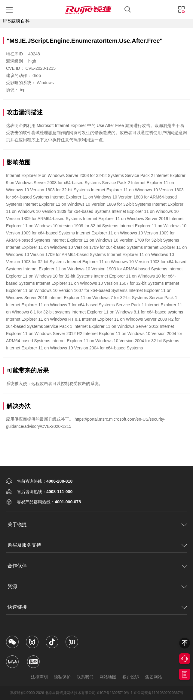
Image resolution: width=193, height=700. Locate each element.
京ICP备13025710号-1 (114, 693)
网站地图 (108, 677)
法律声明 (39, 677)
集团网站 (153, 677)
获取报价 (184, 674)
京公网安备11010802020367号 (158, 693)
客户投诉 (130, 677)
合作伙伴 (17, 565)
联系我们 (85, 677)
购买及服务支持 (24, 545)
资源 (12, 586)
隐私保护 (62, 677)
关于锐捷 (17, 524)
